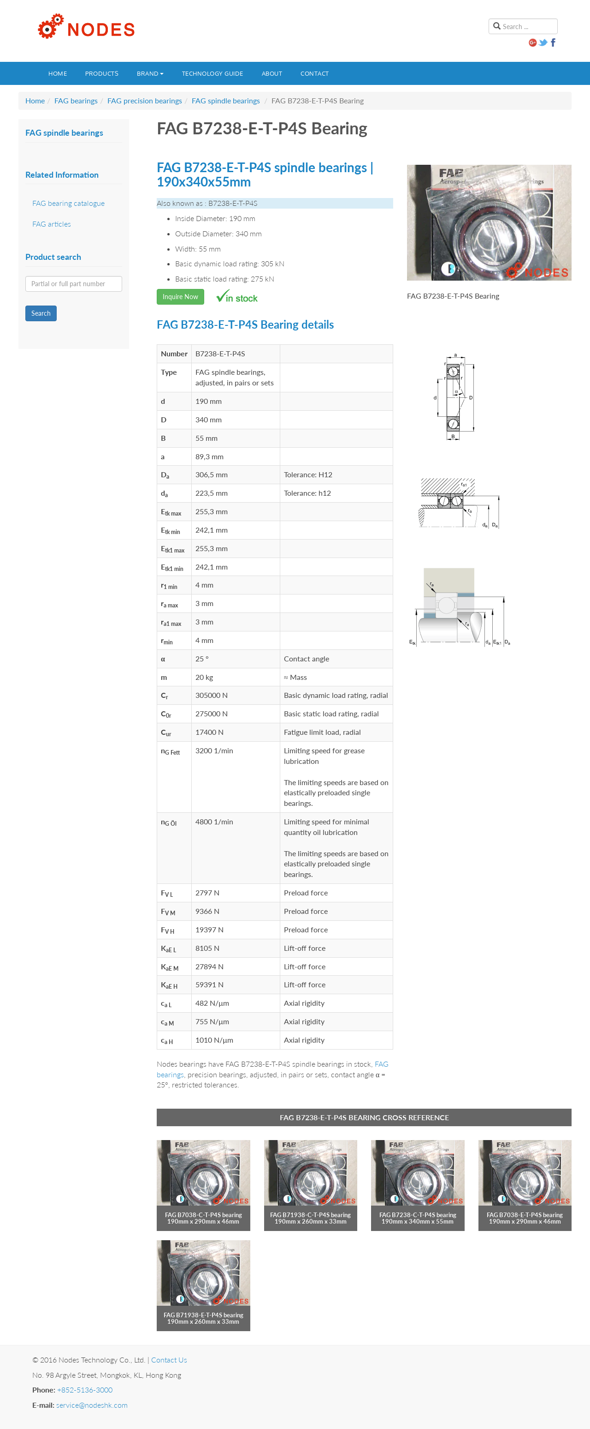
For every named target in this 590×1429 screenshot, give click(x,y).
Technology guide (212, 73)
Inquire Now (180, 296)
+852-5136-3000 (84, 1389)
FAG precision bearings (144, 100)
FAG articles (51, 223)
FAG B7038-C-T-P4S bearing (203, 1215)
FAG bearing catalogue (68, 202)
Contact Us (169, 1359)
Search (41, 313)
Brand (150, 73)
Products (101, 73)
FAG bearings (76, 100)
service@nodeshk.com (92, 1404)
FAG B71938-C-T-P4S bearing (310, 1215)
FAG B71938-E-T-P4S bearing (203, 1315)
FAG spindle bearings (226, 100)
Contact (315, 73)
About (272, 73)
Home (57, 73)
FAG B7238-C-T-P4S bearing (417, 1215)
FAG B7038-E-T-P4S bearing (525, 1215)
